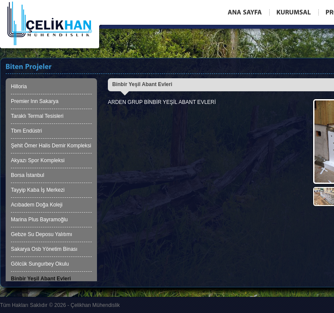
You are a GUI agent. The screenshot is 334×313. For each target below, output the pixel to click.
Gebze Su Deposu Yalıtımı (41, 234)
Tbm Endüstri (26, 131)
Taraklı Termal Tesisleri (37, 116)
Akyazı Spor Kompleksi (37, 160)
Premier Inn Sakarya (34, 101)
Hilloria (19, 86)
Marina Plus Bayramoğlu (39, 219)
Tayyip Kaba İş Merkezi (37, 190)
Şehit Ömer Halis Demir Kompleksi (51, 146)
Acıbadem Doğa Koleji (37, 205)
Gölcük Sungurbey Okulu (40, 264)
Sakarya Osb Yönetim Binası (44, 249)
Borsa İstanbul (27, 175)
